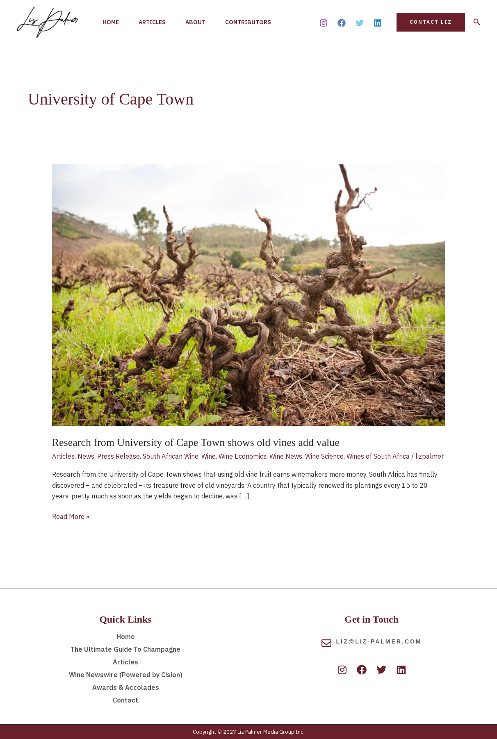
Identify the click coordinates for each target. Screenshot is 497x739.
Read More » (70, 516)
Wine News (285, 456)
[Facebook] (341, 23)
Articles (152, 22)
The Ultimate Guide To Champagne (125, 649)
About (195, 22)
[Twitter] (360, 23)
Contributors (248, 22)
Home (111, 22)
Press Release (118, 456)
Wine (208, 456)
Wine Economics (243, 456)
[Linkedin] (378, 23)
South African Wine (170, 456)
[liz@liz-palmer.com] (326, 643)
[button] (431, 22)
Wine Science (324, 456)
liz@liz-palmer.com (379, 641)
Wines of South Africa (378, 456)
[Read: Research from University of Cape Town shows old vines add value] (248, 294)
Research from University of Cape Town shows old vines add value (196, 442)
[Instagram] (323, 23)
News (86, 456)
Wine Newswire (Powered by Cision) (125, 675)
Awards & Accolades (125, 687)
